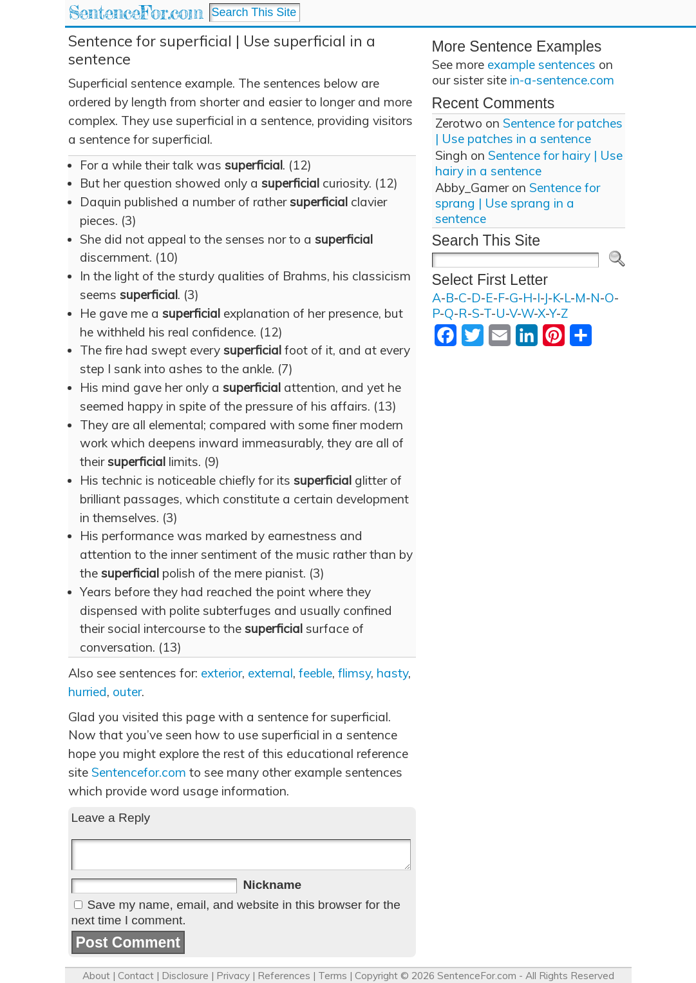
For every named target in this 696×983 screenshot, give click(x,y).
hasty (392, 673)
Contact (136, 975)
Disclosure (185, 975)
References (284, 975)
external (270, 673)
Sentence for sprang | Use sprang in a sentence (517, 203)
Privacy (233, 975)
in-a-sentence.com (562, 80)
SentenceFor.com (135, 12)
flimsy (354, 673)
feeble (315, 673)
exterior (221, 673)
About (96, 975)
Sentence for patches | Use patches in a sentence (529, 130)
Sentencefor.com (138, 772)
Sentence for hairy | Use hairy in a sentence (529, 163)
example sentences (541, 64)
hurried (87, 691)
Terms (332, 975)
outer (127, 691)
